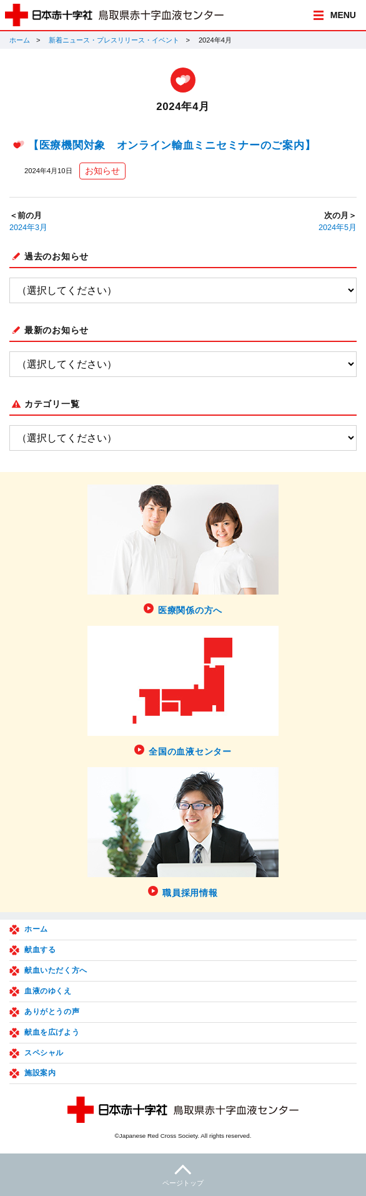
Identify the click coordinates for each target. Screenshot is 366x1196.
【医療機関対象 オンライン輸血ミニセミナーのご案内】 (171, 145)
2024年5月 (338, 227)
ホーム (19, 40)
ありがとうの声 (51, 1011)
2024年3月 (28, 227)
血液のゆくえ (48, 991)
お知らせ (102, 171)
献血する (40, 949)
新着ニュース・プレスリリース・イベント (114, 40)
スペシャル (44, 1052)
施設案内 (40, 1072)
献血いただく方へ (55, 970)
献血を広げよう (51, 1032)
